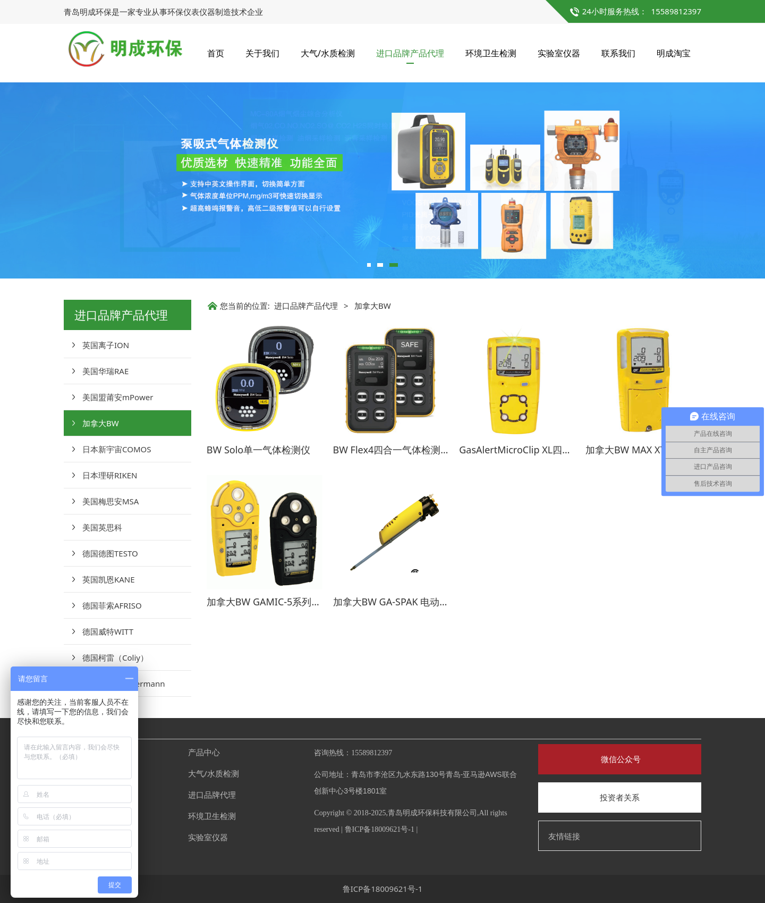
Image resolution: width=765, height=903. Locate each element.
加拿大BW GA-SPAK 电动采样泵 (401, 601)
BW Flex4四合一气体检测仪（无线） (411, 449)
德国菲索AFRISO (112, 605)
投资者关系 (620, 797)
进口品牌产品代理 (410, 53)
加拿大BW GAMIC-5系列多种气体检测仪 (293, 601)
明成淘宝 (674, 53)
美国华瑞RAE (105, 371)
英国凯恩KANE (108, 579)
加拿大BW (100, 423)
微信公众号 (620, 759)
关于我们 (262, 53)
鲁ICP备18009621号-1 (379, 829)
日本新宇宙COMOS (116, 449)
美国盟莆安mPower (117, 397)
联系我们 (618, 53)
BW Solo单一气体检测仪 (258, 449)
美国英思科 (102, 527)
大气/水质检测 (328, 53)
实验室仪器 (559, 53)
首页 (215, 53)
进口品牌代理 (212, 794)
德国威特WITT (107, 631)
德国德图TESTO (110, 553)
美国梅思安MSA (110, 501)
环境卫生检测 (490, 53)
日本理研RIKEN (109, 475)
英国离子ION (105, 345)
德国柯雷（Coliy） (115, 657)
